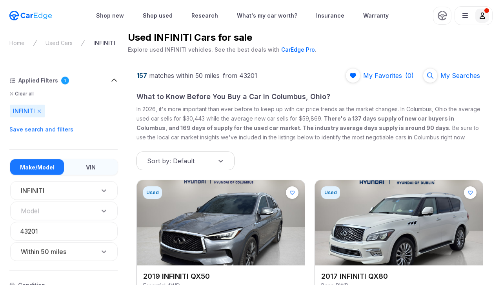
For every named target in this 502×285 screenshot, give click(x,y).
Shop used (158, 15)
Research (204, 15)
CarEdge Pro (298, 49)
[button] (474, 15)
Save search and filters (41, 129)
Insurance (330, 15)
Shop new (110, 15)
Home (17, 43)
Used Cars (59, 43)
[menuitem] (110, 15)
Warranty (376, 15)
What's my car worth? (267, 15)
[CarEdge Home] (30, 15)
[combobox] (21, 211)
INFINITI (104, 43)
